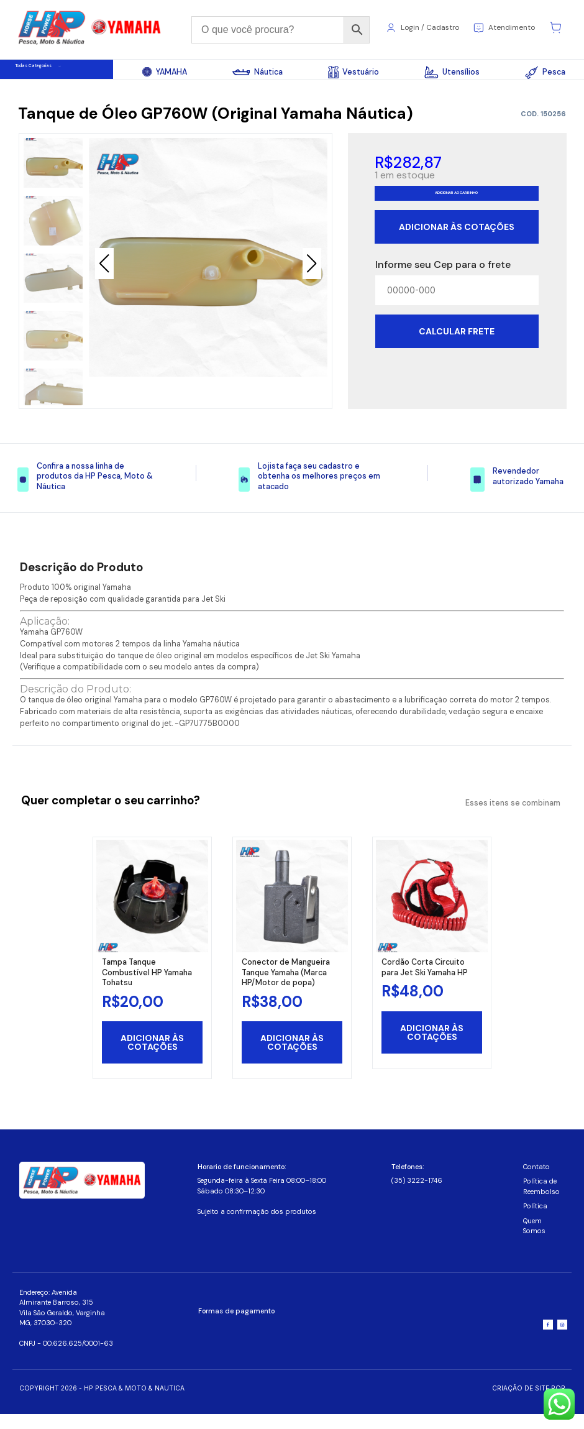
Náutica (257, 72)
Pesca (545, 72)
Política (535, 1220)
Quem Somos (534, 1240)
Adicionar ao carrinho (456, 212)
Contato (536, 1181)
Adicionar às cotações (456, 251)
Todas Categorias (62, 72)
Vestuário (353, 72)
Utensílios (452, 72)
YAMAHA (164, 72)
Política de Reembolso (541, 1201)
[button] (312, 271)
